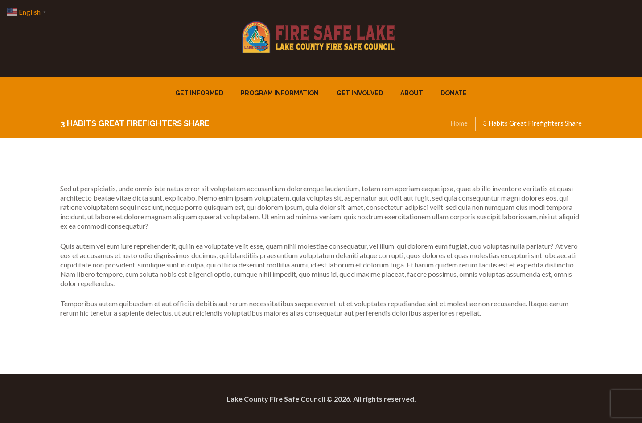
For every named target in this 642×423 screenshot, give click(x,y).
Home (459, 123)
